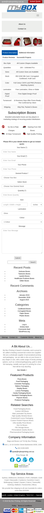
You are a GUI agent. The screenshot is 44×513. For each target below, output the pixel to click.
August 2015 (24, 300)
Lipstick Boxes (24, 276)
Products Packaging (22, 400)
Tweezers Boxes (24, 274)
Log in (24, 324)
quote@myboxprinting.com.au (23, 452)
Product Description (10, 53)
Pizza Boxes (22, 379)
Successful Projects (24, 57)
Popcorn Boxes (22, 398)
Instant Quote (35, 1)
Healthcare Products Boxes (24, 278)
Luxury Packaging (22, 391)
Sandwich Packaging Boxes (22, 395)
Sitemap (5, 337)
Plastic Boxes (24, 316)
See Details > (22, 370)
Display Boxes (22, 388)
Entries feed (24, 327)
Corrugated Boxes (24, 311)
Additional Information (27, 53)
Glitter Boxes (24, 281)
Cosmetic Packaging (22, 384)
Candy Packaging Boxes (22, 393)
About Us (22, 24)
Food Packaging (22, 381)
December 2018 (24, 297)
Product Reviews (9, 57)
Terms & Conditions (25, 506)
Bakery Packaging (22, 386)
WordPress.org (24, 331)
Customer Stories (27, 337)
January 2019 (24, 295)
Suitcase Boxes (24, 271)
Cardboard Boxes (24, 309)
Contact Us (22, 29)
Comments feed (24, 329)
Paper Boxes (24, 313)
